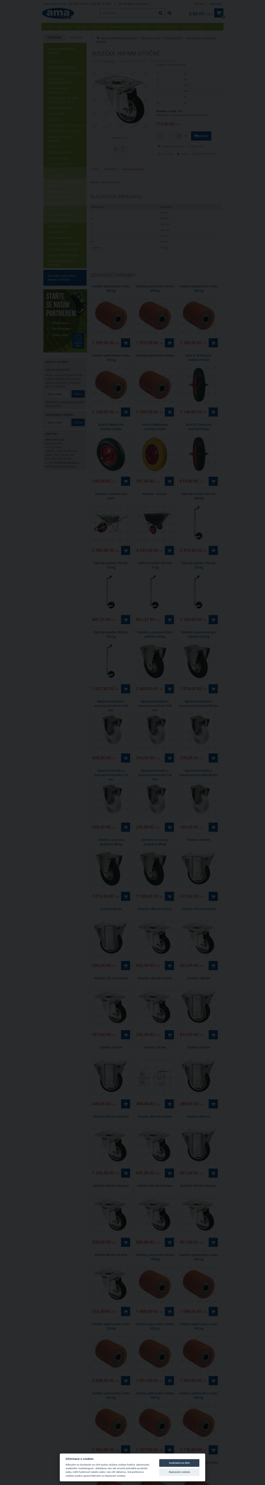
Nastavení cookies (179, 1472)
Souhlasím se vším (179, 1462)
